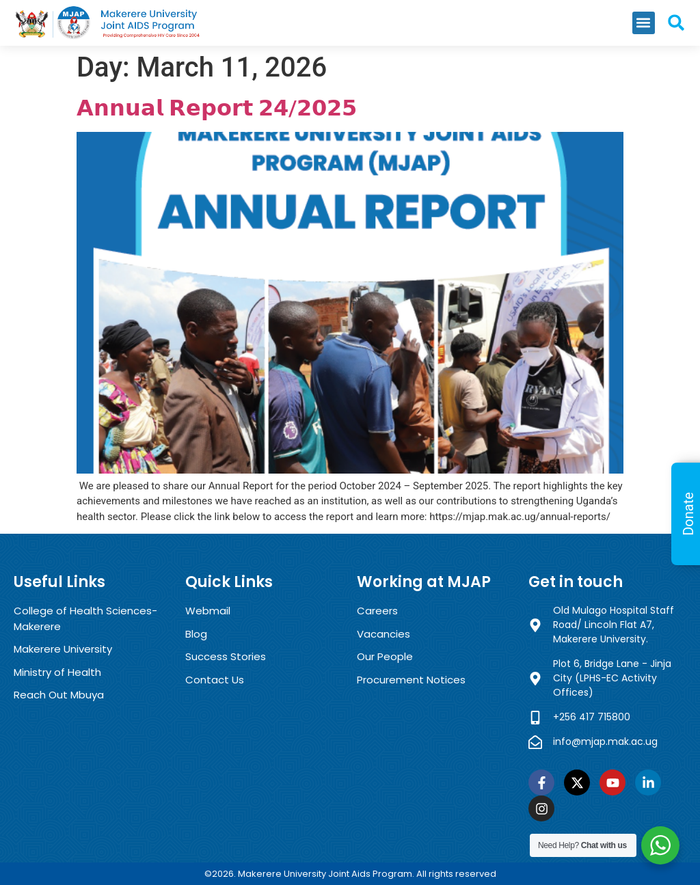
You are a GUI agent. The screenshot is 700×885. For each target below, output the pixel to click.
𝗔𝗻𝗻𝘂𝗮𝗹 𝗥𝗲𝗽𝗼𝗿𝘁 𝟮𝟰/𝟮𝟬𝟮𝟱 (217, 108)
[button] (643, 23)
